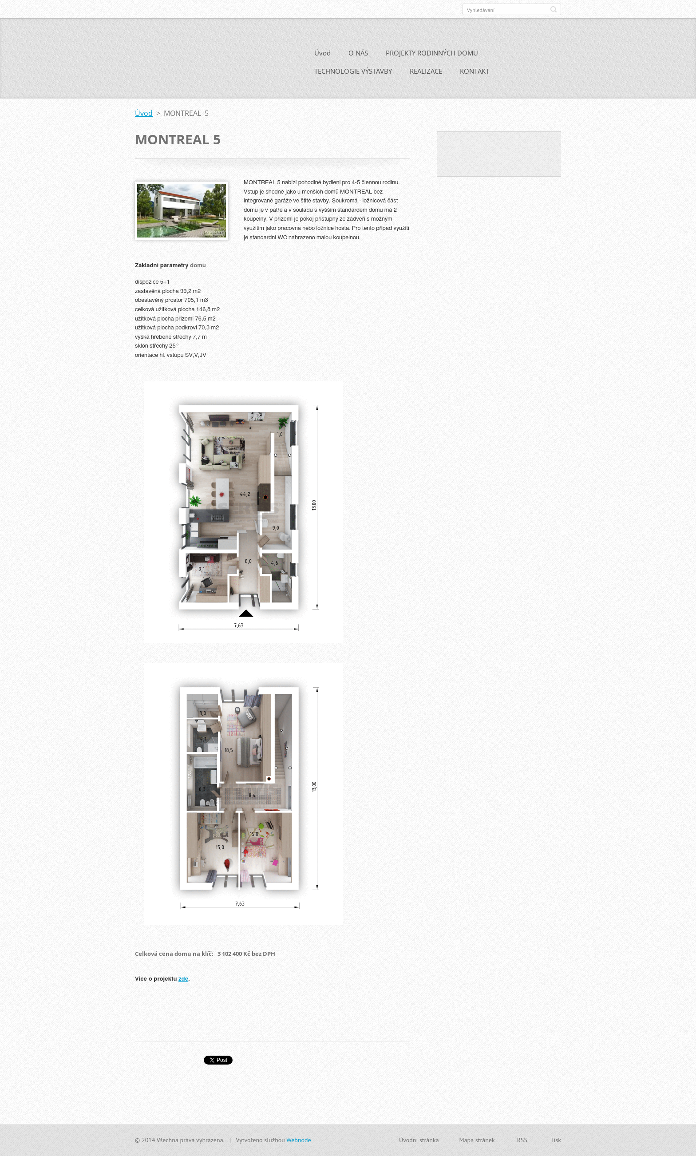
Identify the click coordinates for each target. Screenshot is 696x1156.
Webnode (298, 1140)
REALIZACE (426, 74)
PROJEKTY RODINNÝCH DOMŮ (432, 55)
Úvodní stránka (419, 1140)
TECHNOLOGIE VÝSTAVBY (353, 74)
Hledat (553, 9)
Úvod (322, 55)
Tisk (555, 1140)
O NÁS (358, 55)
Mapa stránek (477, 1140)
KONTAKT (474, 74)
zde (183, 982)
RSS (522, 1140)
